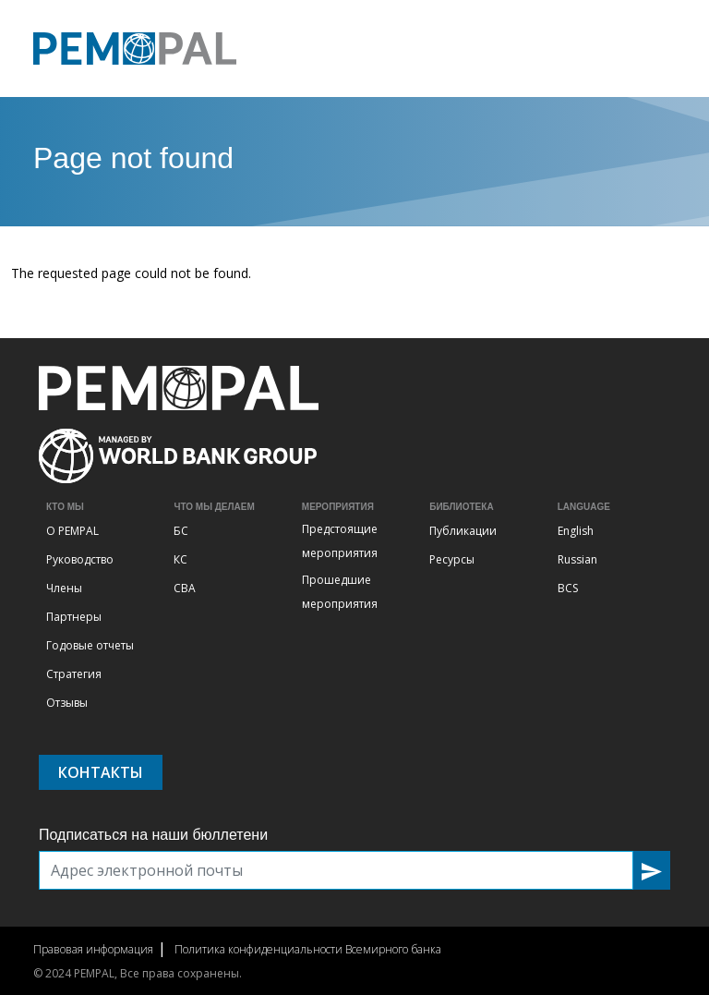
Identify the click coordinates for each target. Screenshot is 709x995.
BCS (568, 588)
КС (180, 559)
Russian (577, 559)
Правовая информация (93, 949)
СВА (185, 588)
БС (181, 531)
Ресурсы (452, 559)
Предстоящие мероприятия (340, 541)
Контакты (100, 772)
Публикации (463, 531)
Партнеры (74, 617)
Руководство (80, 559)
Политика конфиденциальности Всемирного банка (307, 949)
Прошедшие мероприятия (340, 592)
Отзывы (67, 702)
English (576, 531)
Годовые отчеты (90, 645)
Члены (64, 588)
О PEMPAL (72, 531)
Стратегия (74, 674)
